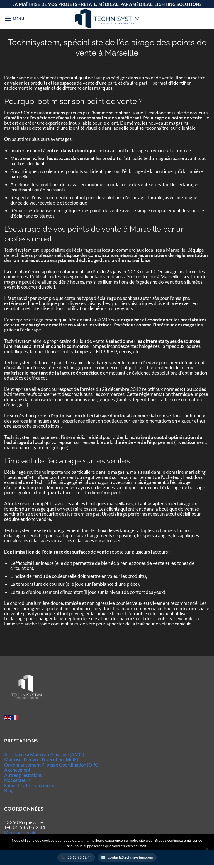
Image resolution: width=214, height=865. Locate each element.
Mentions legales (21, 833)
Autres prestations (23, 775)
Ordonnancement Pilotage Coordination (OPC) (52, 765)
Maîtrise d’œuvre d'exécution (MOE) (41, 759)
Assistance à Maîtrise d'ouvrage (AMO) (44, 754)
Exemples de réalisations (29, 785)
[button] (14, 19)
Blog (8, 790)
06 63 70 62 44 (79, 857)
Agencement (17, 770)
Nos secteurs (17, 780)
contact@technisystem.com (130, 857)
